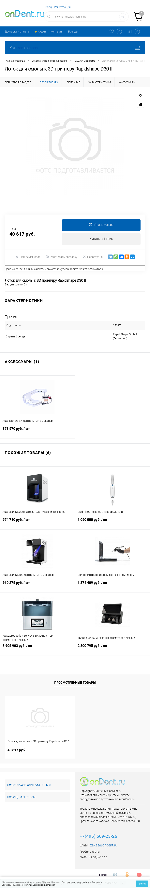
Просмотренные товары (75, 679)
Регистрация (62, 7)
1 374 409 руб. (112, 582)
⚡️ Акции (40, 31)
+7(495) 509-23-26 (98, 832)
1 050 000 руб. (112, 519)
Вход (48, 7)
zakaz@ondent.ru (103, 841)
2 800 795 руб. (112, 645)
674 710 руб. (37, 519)
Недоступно (93, 257)
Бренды (73, 31)
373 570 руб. (37, 428)
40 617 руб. (17, 746)
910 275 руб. (37, 582)
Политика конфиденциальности (40, 885)
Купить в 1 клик (101, 239)
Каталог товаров (75, 47)
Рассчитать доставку (61, 257)
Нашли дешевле (27, 257)
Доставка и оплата (17, 31)
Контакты (57, 31)
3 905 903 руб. (37, 645)
